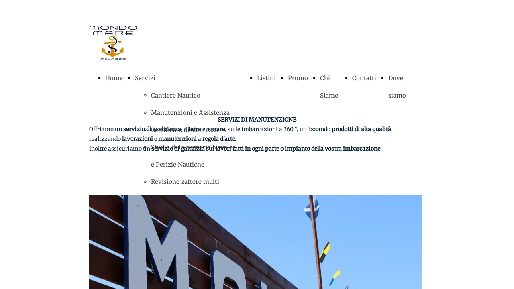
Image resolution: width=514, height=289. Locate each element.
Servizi (145, 78)
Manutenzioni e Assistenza (190, 112)
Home (114, 78)
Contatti (364, 78)
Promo (298, 78)
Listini (266, 78)
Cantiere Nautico (175, 95)
